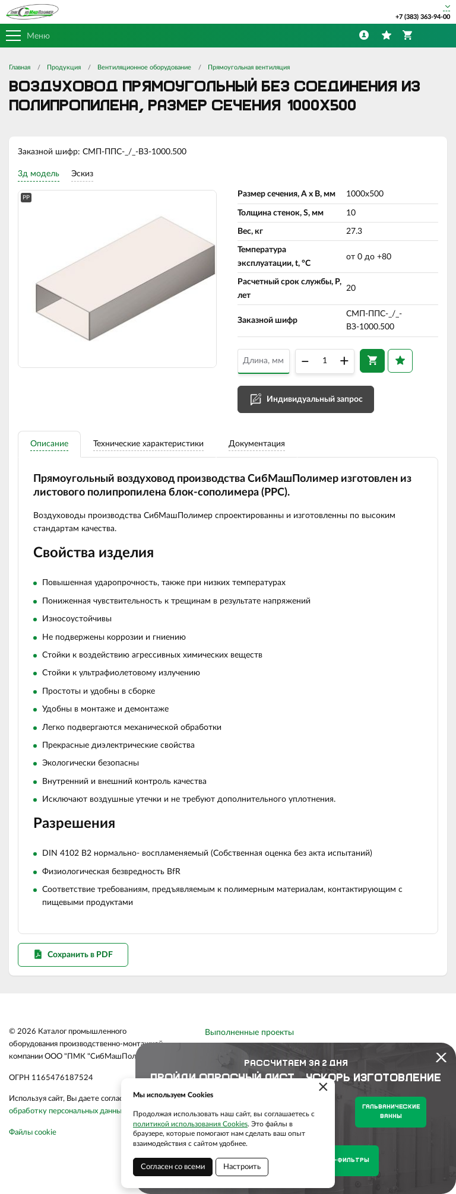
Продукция (64, 67)
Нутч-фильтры (343, 1160)
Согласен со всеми (173, 1167)
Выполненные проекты (249, 1032)
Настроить (242, 1167)
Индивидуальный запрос (315, 399)
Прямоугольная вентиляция (249, 67)
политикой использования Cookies (190, 1124)
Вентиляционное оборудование (144, 67)
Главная (19, 67)
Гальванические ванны (391, 1112)
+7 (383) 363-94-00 (422, 17)
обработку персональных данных (67, 1111)
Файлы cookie (32, 1132)
